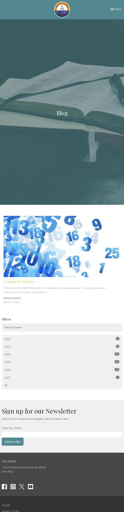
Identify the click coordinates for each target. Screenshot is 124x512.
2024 (62, 354)
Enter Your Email (11, 428)
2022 (62, 370)
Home (6, 505)
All (6, 385)
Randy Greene (13, 327)
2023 (62, 362)
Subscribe (13, 441)
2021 (62, 377)
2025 (62, 346)
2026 (62, 339)
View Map (7, 471)
